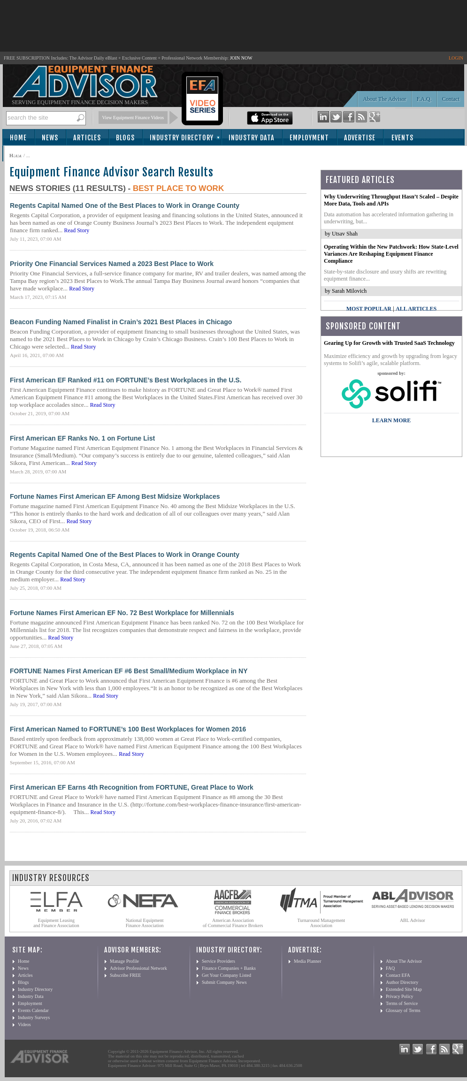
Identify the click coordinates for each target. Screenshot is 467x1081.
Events (402, 138)
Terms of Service (402, 1003)
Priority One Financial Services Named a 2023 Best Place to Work (112, 263)
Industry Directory (182, 138)
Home (18, 138)
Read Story (77, 230)
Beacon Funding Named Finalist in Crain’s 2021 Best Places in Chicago (121, 322)
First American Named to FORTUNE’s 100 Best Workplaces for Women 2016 (128, 729)
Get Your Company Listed (226, 975)
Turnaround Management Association (321, 923)
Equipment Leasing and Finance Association (56, 923)
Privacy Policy (399, 996)
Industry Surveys (34, 1017)
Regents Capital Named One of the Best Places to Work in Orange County (124, 205)
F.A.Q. (424, 99)
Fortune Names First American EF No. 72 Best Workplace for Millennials (122, 613)
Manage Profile (124, 961)
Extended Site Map (404, 989)
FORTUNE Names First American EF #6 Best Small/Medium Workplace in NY (128, 671)
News (50, 138)
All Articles (416, 308)
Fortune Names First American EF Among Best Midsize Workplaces (115, 496)
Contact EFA (398, 975)
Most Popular (368, 308)
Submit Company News (224, 982)
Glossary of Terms (403, 1010)
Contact (450, 99)
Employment (309, 138)
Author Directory (402, 982)
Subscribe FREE (125, 975)
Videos (24, 1024)
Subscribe (29, 154)
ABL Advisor (412, 920)
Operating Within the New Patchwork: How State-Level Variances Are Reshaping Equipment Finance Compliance (391, 254)
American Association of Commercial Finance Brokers (233, 923)
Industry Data (252, 138)
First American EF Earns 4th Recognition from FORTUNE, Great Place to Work (131, 787)
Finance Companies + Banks (229, 968)
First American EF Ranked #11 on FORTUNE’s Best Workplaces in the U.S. (126, 380)
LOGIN (456, 58)
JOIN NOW (241, 58)
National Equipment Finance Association (145, 923)
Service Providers (218, 961)
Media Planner (308, 961)
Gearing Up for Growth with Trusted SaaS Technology (389, 343)
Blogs (125, 138)
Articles (87, 138)
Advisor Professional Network (138, 968)
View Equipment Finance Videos (133, 117)
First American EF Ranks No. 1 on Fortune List (82, 438)
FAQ (390, 968)
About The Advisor (384, 99)
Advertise (359, 138)
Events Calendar (33, 1010)
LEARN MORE (391, 420)
